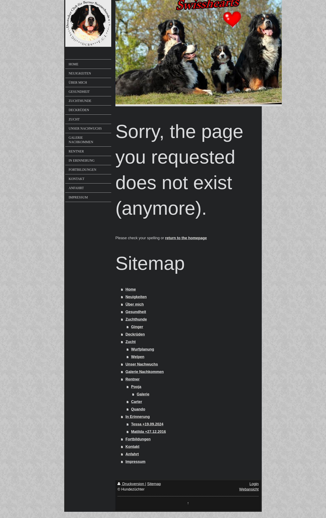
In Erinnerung (138, 417)
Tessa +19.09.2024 (147, 424)
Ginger (137, 327)
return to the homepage (186, 238)
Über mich (135, 304)
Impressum (136, 462)
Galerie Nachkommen (145, 372)
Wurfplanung (142, 349)
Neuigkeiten (136, 297)
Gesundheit (136, 312)
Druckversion (131, 484)
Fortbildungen (138, 439)
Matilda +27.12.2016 (148, 432)
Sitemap (154, 484)
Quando (138, 409)
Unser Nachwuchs (142, 364)
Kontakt (133, 447)
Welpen (137, 357)
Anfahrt (132, 454)
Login (254, 484)
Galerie (143, 394)
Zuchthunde (136, 319)
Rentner (133, 379)
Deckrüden (135, 334)
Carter (136, 402)
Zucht (131, 342)
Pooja (136, 387)
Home (131, 289)
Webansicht (249, 489)
